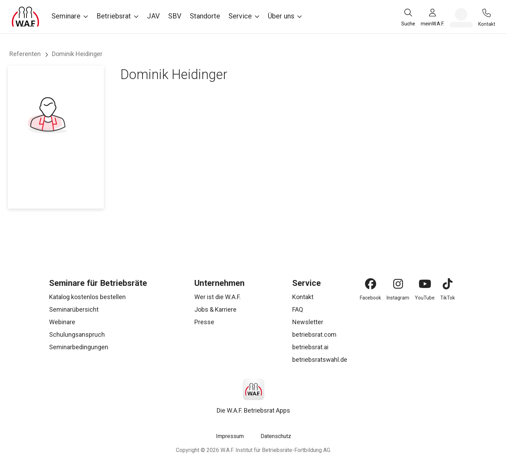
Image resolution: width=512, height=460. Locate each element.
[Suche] (408, 17)
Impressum (230, 436)
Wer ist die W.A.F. (217, 297)
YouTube (425, 298)
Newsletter (307, 322)
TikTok (447, 298)
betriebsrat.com (314, 334)
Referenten (25, 53)
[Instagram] (398, 284)
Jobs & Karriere (215, 309)
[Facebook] (371, 284)
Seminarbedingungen (78, 347)
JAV (153, 16)
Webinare (62, 322)
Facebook (370, 298)
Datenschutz (276, 436)
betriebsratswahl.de (319, 359)
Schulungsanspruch (77, 334)
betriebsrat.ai (310, 347)
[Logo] (25, 17)
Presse (204, 322)
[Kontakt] (486, 13)
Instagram (398, 298)
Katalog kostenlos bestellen (87, 297)
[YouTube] (425, 284)
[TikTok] (448, 284)
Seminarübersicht (74, 309)
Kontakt (302, 297)
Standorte (205, 16)
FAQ (297, 309)
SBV (174, 16)
